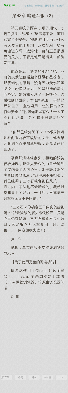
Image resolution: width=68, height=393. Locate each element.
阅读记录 (60, 5)
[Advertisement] (34, 336)
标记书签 (28, 5)
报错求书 (49, 5)
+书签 (47, 377)
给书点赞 (39, 5)
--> (61, 377)
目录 (34, 377)
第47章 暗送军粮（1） (6, 377)
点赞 (20, 377)
